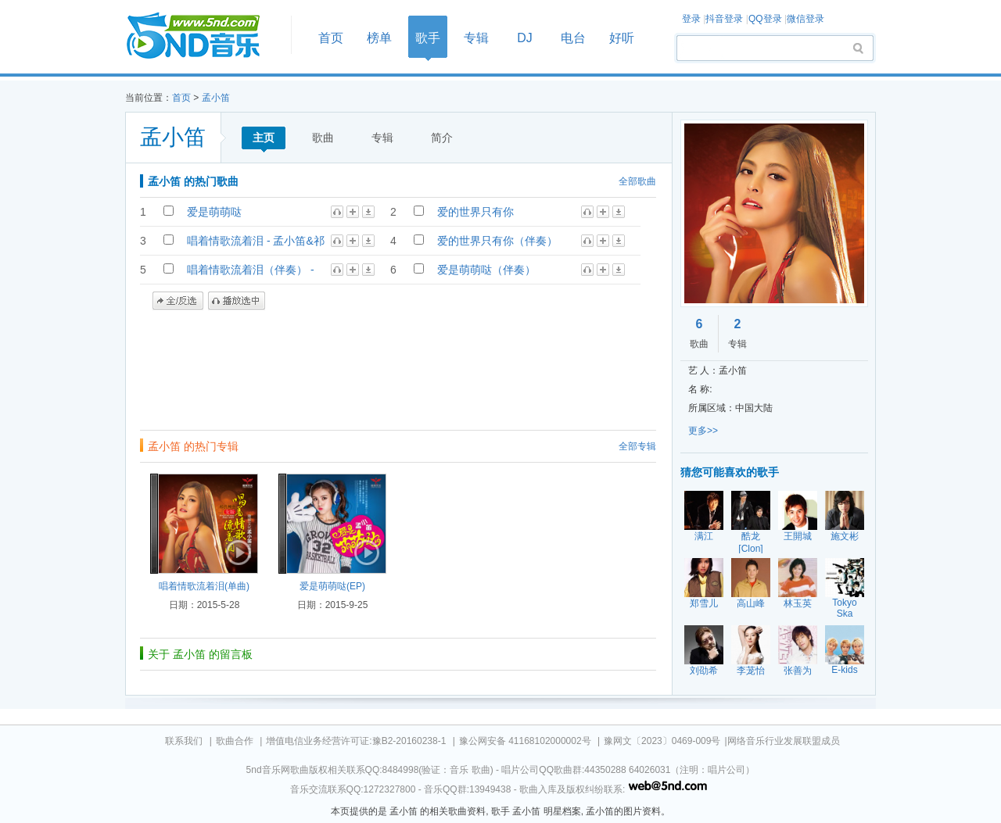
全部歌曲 (637, 181)
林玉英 (798, 603)
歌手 (427, 38)
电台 (573, 38)
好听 (621, 38)
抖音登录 (724, 18)
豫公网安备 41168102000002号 (525, 740)
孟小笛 (216, 97)
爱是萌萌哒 (214, 212)
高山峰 (751, 603)
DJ (525, 38)
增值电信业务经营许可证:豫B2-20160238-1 (356, 740)
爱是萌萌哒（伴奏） (486, 269)
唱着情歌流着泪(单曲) (204, 586)
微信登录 (805, 18)
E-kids (844, 669)
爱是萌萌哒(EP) (332, 586)
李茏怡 (751, 670)
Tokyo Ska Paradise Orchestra (845, 619)
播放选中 (236, 301)
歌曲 (323, 137)
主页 (263, 137)
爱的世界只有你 (475, 212)
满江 (703, 536)
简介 (442, 137)
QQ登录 (765, 18)
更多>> (703, 430)
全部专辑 (637, 446)
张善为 (798, 670)
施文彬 (845, 536)
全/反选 (177, 301)
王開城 (798, 536)
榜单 (379, 38)
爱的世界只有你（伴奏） (497, 240)
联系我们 (184, 740)
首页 (203, 36)
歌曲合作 (234, 740)
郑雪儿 (704, 603)
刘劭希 (704, 670)
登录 (691, 18)
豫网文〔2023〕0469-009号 (662, 740)
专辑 (476, 38)
